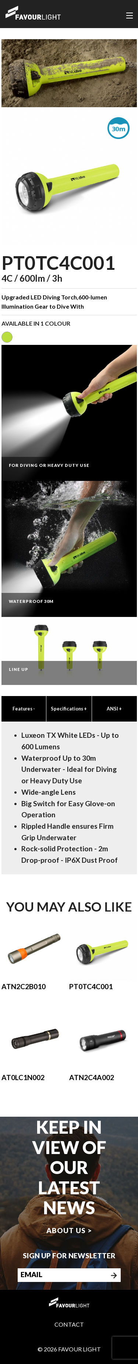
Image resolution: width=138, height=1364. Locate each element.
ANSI (114, 709)
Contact (69, 1324)
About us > (69, 1230)
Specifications (69, 709)
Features (24, 709)
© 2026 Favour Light (69, 1349)
